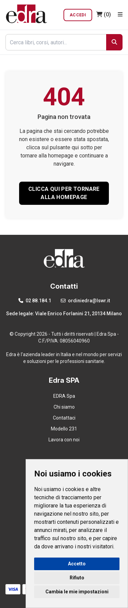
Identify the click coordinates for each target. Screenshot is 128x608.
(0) (103, 14)
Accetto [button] (77, 563)
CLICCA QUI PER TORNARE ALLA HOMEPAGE (64, 193)
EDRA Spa (64, 396)
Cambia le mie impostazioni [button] (77, 591)
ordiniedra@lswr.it (85, 300)
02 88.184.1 (34, 300)
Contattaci (64, 418)
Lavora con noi (64, 439)
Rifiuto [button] (77, 577)
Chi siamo (64, 407)
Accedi (78, 15)
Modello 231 (64, 428)
